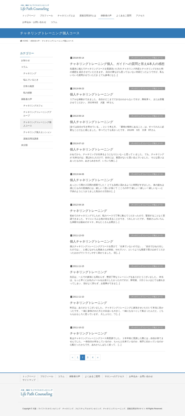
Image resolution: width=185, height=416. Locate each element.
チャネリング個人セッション (37, 132)
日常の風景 (28, 86)
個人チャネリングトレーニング (91, 94)
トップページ (29, 376)
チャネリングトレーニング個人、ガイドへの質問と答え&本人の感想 (117, 63)
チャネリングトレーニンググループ (37, 114)
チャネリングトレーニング (88, 210)
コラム (24, 67)
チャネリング (29, 73)
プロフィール (46, 376)
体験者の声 (26, 99)
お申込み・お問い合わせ (141, 376)
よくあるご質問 (92, 376)
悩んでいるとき (30, 80)
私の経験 (27, 92)
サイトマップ (29, 380)
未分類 (24, 145)
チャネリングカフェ (33, 105)
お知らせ (25, 60)
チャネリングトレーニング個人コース (147, 58)
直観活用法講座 (30, 138)
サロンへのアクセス (114, 376)
